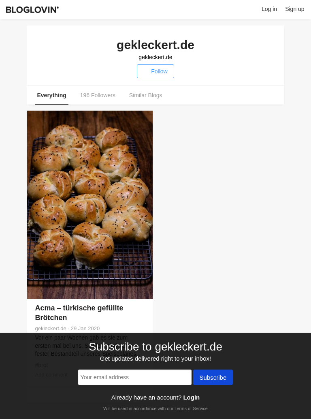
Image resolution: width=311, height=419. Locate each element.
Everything (51, 95)
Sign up (294, 9)
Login (191, 397)
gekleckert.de (155, 57)
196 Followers (97, 95)
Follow (155, 71)
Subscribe (213, 378)
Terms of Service (191, 408)
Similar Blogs (145, 95)
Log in (269, 9)
